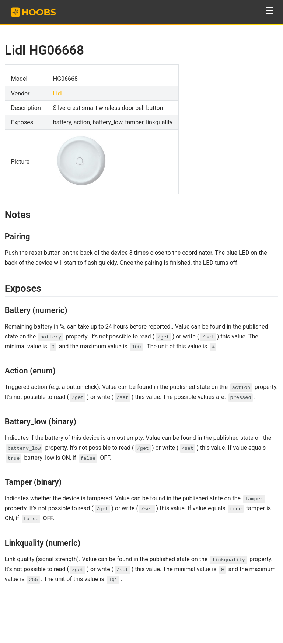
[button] (270, 11)
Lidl (58, 93)
